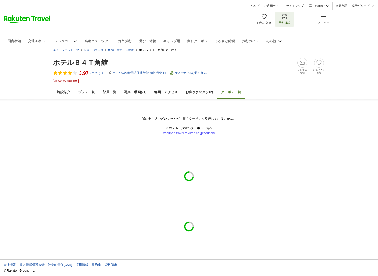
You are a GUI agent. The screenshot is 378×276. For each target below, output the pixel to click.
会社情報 (9, 265)
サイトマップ (295, 5)
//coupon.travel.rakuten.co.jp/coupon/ (189, 133)
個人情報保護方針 (32, 265)
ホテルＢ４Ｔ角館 (80, 62)
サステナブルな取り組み (191, 73)
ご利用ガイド (273, 5)
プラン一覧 (86, 92)
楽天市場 (341, 5)
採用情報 (82, 265)
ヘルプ (255, 5)
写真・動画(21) (135, 92)
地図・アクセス (166, 92)
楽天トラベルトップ (66, 50)
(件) (97, 72)
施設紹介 (63, 92)
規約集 (96, 265)
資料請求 (111, 265)
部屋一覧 (109, 92)
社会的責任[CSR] (60, 265)
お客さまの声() (199, 92)
